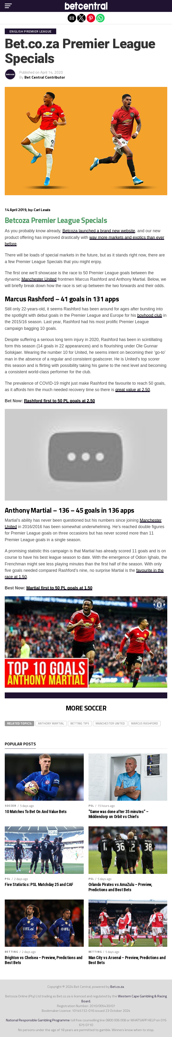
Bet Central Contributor (44, 77)
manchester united (110, 723)
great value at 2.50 (132, 389)
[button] (8, 6)
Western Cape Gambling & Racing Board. (124, 999)
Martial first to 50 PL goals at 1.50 (59, 588)
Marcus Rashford (144, 723)
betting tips (79, 723)
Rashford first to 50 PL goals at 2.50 (59, 400)
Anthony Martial (51, 723)
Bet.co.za (117, 986)
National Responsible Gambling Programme (38, 1020)
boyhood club (149, 315)
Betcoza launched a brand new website (98, 230)
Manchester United (38, 279)
